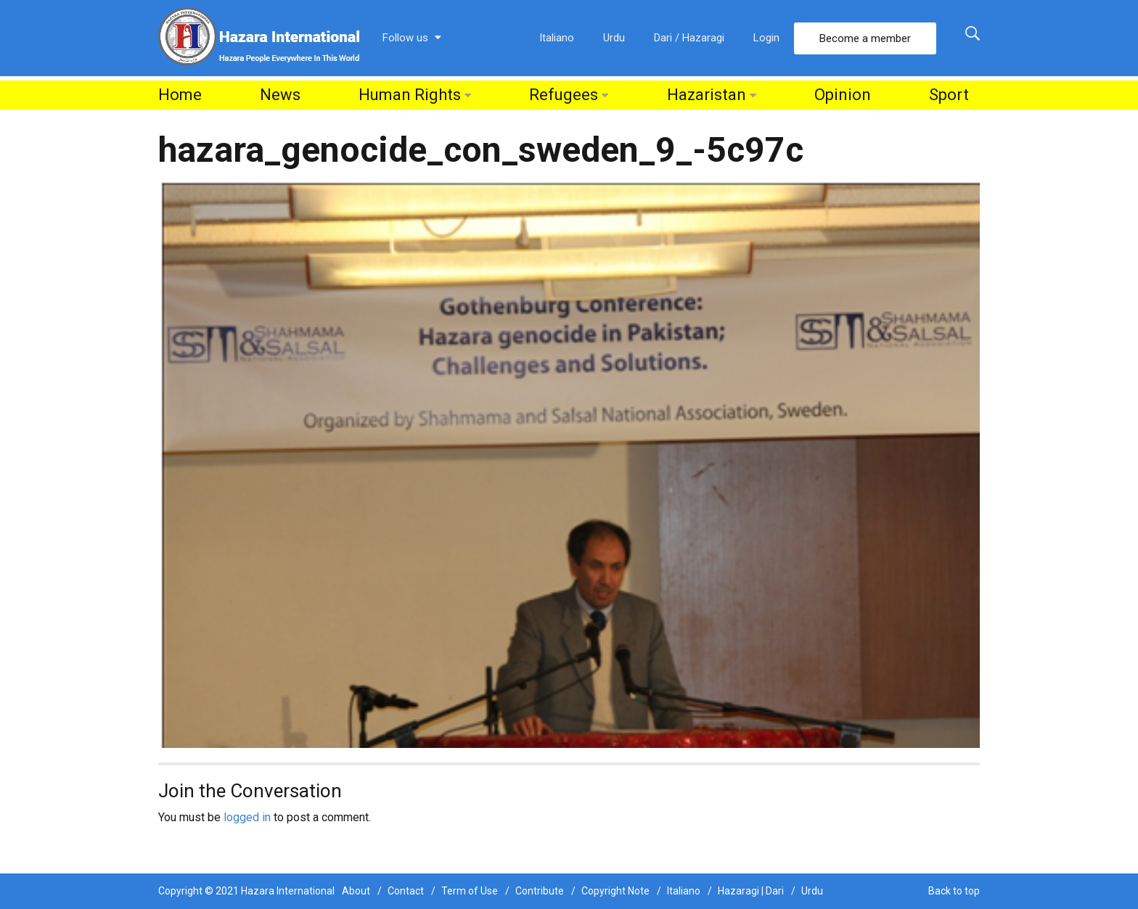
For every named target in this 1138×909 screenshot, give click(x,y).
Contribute (539, 891)
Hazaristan (706, 95)
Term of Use (469, 891)
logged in (247, 817)
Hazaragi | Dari (751, 891)
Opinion (842, 95)
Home (180, 95)
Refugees (563, 95)
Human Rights (410, 95)
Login (766, 37)
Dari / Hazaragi (689, 37)
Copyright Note (615, 891)
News (280, 95)
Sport (949, 95)
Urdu (614, 37)
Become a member (865, 38)
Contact (406, 891)
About (356, 891)
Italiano (556, 37)
